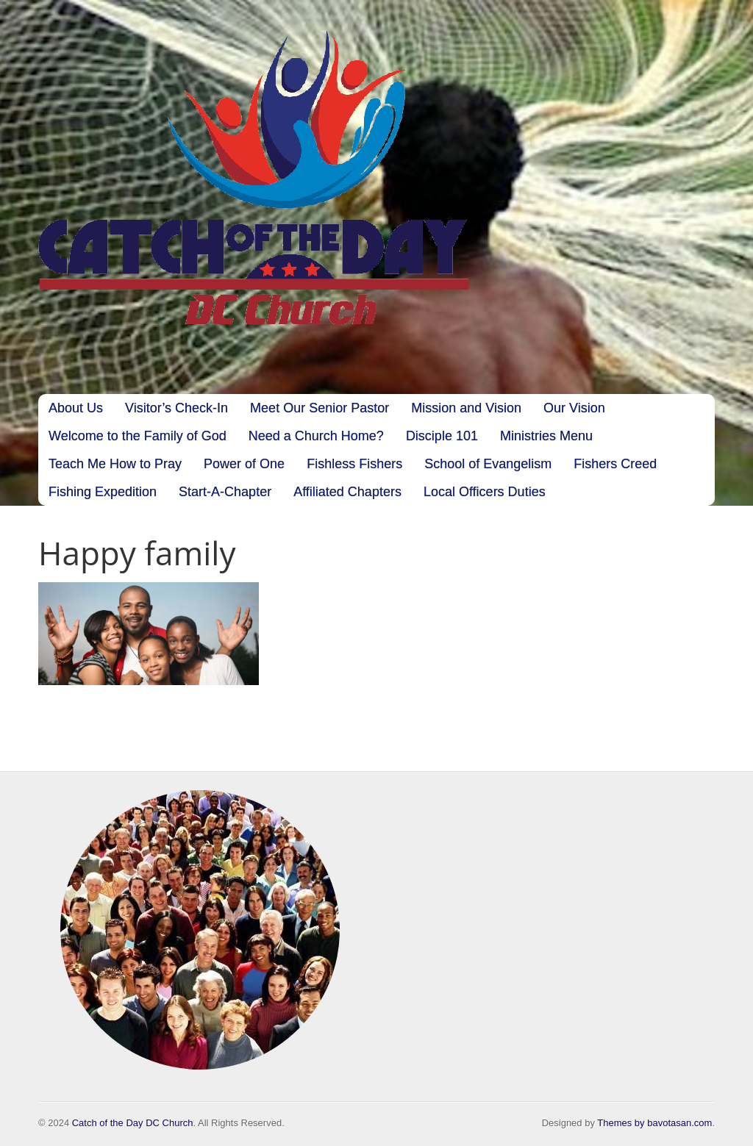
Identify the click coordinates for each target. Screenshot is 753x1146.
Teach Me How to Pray (115, 463)
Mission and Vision (466, 408)
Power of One (244, 463)
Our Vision (574, 408)
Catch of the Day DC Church (132, 1122)
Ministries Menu (546, 436)
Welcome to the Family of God (137, 436)
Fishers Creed (615, 463)
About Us (76, 408)
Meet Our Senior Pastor (319, 408)
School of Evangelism (488, 463)
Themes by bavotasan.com (654, 1122)
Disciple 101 (442, 436)
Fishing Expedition (103, 491)
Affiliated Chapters (347, 491)
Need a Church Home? (316, 436)
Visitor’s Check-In (176, 408)
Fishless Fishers (354, 463)
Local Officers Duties (485, 491)
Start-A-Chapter (225, 491)
